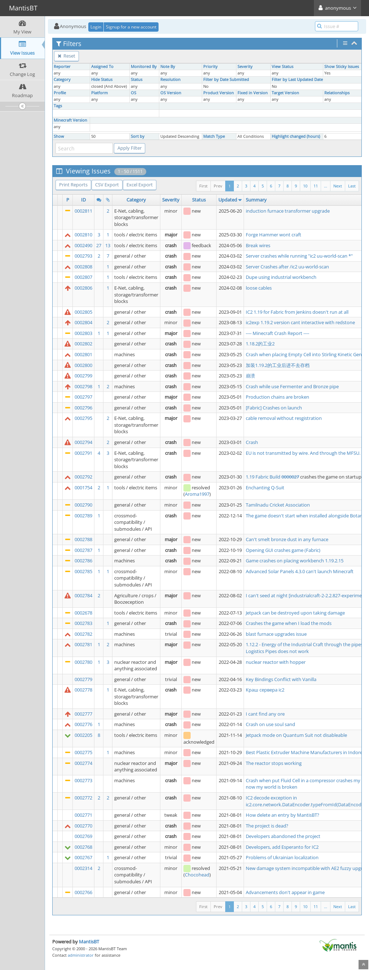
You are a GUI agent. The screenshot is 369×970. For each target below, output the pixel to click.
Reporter (62, 66)
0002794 (83, 442)
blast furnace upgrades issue (276, 634)
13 (107, 245)
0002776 (83, 724)
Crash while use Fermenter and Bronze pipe (292, 386)
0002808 (83, 266)
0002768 (83, 847)
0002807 (83, 277)
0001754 (83, 487)
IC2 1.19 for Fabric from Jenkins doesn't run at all (297, 312)
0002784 (83, 595)
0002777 (83, 714)
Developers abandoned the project (283, 836)
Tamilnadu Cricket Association (278, 505)
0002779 (83, 679)
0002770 (83, 825)
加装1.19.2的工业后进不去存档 (278, 365)
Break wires (258, 245)
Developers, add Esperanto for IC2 (282, 847)
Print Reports (73, 184)
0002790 (83, 505)
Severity (245, 66)
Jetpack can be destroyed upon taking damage (295, 612)
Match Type (214, 136)
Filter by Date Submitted (226, 79)
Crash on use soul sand (270, 724)
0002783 (83, 623)
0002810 (83, 234)
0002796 (83, 407)
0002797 (83, 397)
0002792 (83, 476)
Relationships (337, 92)
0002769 (83, 836)
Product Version (218, 92)
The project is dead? (267, 825)
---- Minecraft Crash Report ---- (277, 333)
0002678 (83, 612)
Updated (227, 199)
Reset (66, 56)
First (203, 186)
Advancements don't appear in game (285, 892)
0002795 (83, 418)
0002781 (83, 644)
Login (95, 27)
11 (316, 186)
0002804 (83, 322)
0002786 (83, 560)
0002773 (83, 780)
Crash (252, 442)
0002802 (83, 343)
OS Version (170, 92)
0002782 (83, 634)
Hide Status (101, 79)
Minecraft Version (70, 120)
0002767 (83, 857)
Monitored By (144, 66)
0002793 (83, 256)
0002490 (83, 245)
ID (83, 199)
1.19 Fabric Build (263, 476)
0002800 (83, 365)
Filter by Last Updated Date (297, 79)
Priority (210, 66)
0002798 (83, 386)
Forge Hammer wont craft (273, 234)
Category (62, 79)
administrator (81, 955)
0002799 (83, 375)
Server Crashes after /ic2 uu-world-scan (287, 266)
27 (98, 245)
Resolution (170, 79)
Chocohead (197, 874)
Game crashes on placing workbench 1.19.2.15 (294, 560)
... (325, 186)
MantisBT (89, 941)
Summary (256, 199)
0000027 (290, 476)
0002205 (83, 735)
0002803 (83, 333)
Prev (218, 186)
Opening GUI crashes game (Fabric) (283, 550)
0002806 (83, 288)
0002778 (83, 689)
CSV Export (107, 184)
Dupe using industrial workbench (281, 277)
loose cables (259, 288)
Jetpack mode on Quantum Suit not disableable (296, 735)
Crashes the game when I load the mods (289, 623)
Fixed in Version (252, 92)
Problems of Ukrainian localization (282, 857)
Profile (60, 92)
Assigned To (102, 66)
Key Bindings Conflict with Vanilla (281, 679)
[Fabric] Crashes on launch (274, 407)
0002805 (83, 312)
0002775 (83, 752)
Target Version (285, 92)
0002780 (83, 662)
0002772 (83, 797)
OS (133, 92)
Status (136, 79)
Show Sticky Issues (341, 66)
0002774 (83, 763)
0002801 (83, 354)
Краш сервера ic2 (265, 689)
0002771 (83, 815)
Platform (99, 92)
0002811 (83, 211)
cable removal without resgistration (284, 418)
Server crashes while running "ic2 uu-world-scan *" (299, 256)
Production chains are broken (277, 397)
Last (352, 186)
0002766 (83, 892)
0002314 (83, 868)
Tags (58, 105)
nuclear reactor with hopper (276, 662)
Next (337, 186)
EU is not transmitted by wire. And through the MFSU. (303, 453)
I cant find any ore (265, 714)
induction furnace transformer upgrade (288, 211)
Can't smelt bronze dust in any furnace (287, 539)
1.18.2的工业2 (260, 343)
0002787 (83, 550)
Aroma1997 (197, 494)
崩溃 (250, 375)
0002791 (83, 453)
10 (305, 186)
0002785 (83, 571)
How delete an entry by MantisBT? (282, 815)
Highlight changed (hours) (296, 136)
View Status (282, 66)
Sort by (138, 136)
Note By (167, 66)
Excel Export (139, 184)
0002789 (83, 515)
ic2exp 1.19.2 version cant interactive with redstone (300, 322)
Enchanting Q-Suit (265, 487)
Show (59, 136)
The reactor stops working (274, 763)
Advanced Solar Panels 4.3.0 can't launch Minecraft (300, 571)
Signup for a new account (131, 27)
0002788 (83, 539)
